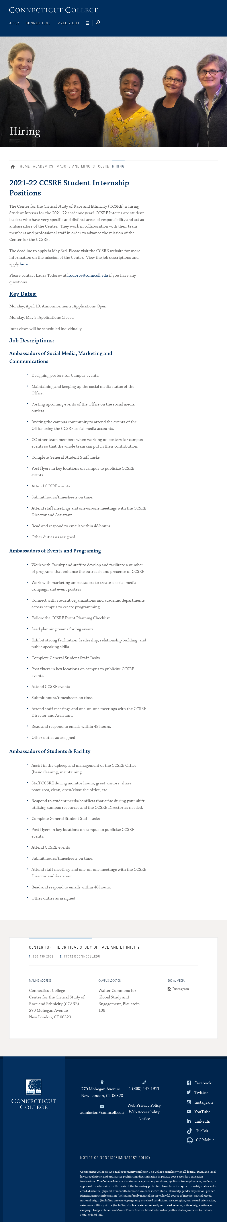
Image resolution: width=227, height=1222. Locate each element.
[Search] (101, 23)
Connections (38, 23)
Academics (43, 166)
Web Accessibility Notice (144, 1115)
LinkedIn (202, 1121)
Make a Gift (68, 23)
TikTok (202, 1131)
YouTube (202, 1111)
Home (13, 167)
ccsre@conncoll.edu (80, 956)
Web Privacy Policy (144, 1105)
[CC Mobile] (201, 1140)
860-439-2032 (41, 956)
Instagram (180, 989)
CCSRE (103, 166)
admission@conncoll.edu (102, 1112)
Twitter (201, 1092)
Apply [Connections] (14, 23)
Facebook (202, 1083)
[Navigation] (89, 23)
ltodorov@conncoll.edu (87, 275)
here (24, 264)
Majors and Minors (76, 166)
